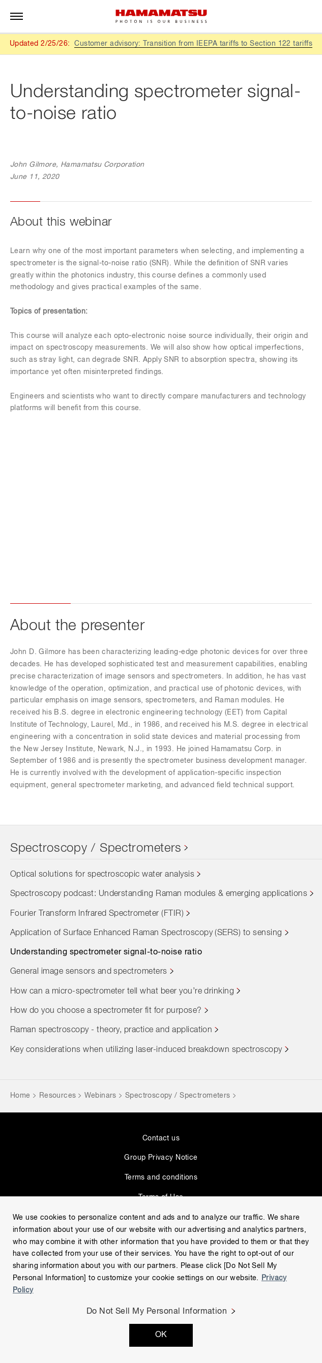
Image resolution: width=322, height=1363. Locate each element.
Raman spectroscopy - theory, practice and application (111, 1030)
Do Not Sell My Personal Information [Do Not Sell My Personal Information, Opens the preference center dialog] (156, 1312)
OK (161, 1335)
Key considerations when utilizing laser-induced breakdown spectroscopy (146, 1050)
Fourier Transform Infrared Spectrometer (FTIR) (97, 914)
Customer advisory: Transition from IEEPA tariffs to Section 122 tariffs (193, 43)
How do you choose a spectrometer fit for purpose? (106, 1011)
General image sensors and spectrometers (88, 972)
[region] (161, 1279)
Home (20, 1095)
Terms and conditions (161, 1177)
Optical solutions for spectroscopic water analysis (102, 875)
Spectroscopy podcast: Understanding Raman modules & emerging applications (158, 894)
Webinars (100, 1095)
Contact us (161, 1138)
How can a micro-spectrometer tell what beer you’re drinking (122, 991)
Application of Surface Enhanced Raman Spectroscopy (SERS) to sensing (146, 933)
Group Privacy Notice (160, 1157)
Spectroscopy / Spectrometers (96, 848)
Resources (57, 1095)
